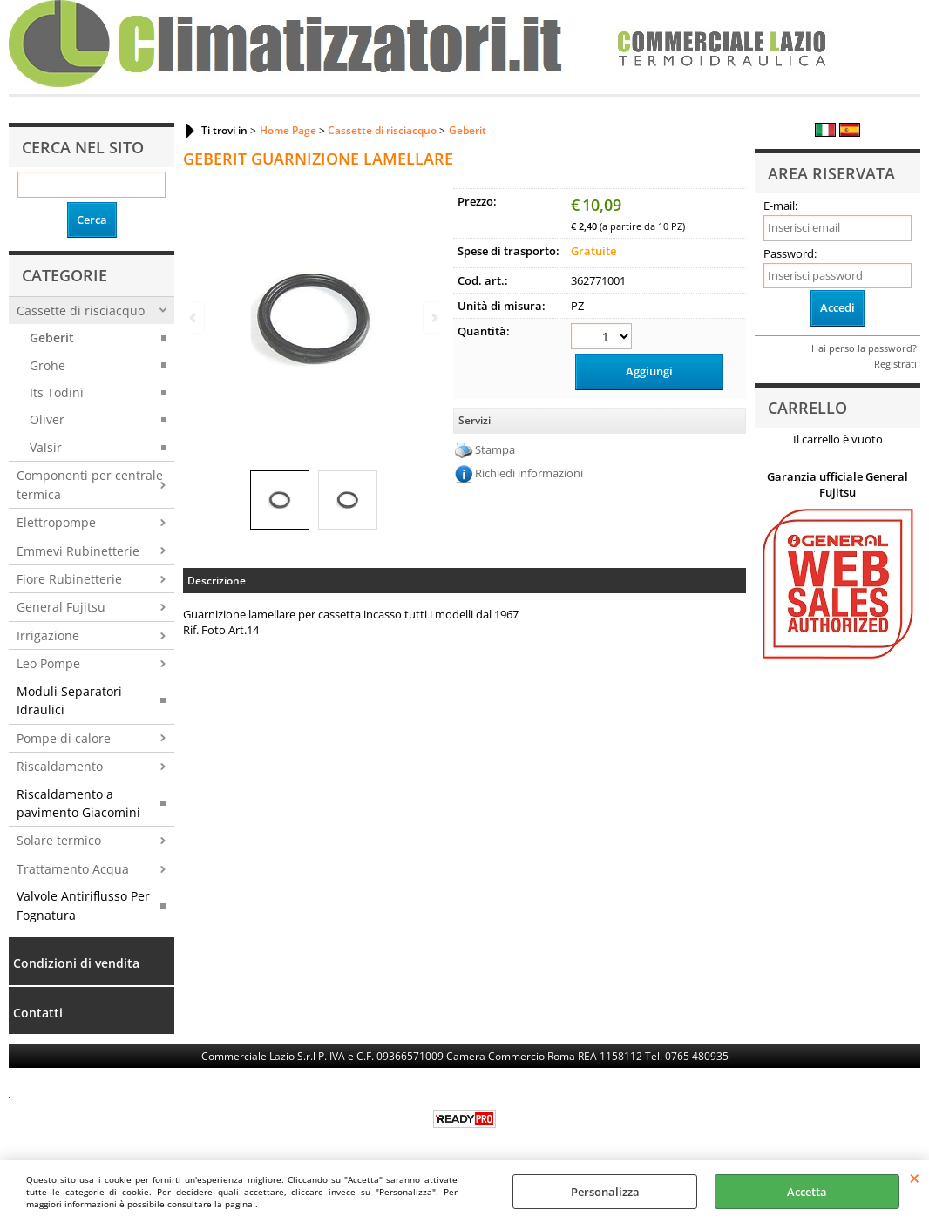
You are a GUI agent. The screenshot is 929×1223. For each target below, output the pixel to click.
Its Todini (57, 392)
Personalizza (605, 1191)
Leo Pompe (48, 663)
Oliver (47, 419)
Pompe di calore (64, 738)
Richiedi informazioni (529, 473)
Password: (790, 253)
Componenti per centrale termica (90, 484)
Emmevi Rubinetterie (78, 551)
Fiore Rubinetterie (69, 579)
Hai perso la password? (864, 348)
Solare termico (59, 840)
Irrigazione (48, 635)
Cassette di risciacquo (81, 310)
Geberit (52, 337)
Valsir (46, 447)
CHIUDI (914, 1177)
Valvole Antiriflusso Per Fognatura (83, 905)
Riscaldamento (60, 766)
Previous (194, 317)
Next (433, 317)
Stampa (495, 449)
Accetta (807, 1191)
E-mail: (780, 205)
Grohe (47, 365)
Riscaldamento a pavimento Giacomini (78, 803)
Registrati (895, 363)
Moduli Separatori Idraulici (69, 700)
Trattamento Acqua (73, 869)
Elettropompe (56, 522)
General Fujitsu (61, 606)
